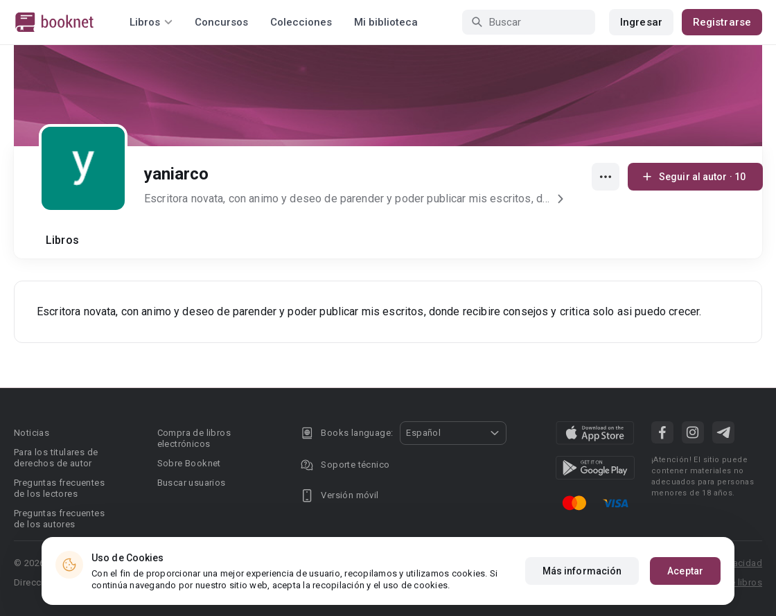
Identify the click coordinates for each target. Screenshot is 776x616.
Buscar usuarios (191, 482)
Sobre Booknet (189, 463)
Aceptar (685, 571)
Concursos (221, 22)
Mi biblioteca (386, 22)
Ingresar (641, 22)
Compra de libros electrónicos (194, 438)
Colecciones (301, 22)
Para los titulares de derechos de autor (56, 457)
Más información (582, 571)
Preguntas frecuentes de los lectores (59, 488)
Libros (62, 240)
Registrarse (722, 22)
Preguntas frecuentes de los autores (59, 518)
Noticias (31, 433)
